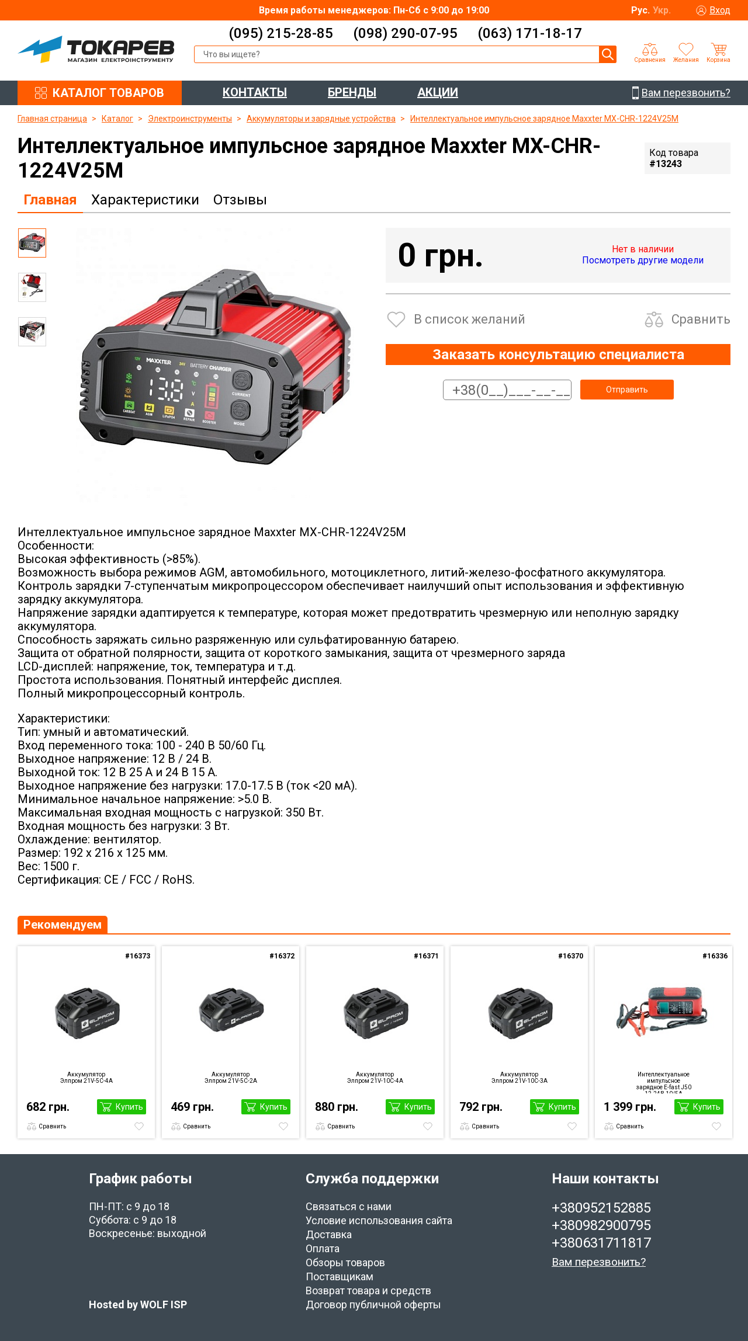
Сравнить (700, 319)
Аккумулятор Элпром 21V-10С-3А (519, 1077)
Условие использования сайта (379, 1220)
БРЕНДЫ (352, 92)
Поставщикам (339, 1276)
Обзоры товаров (345, 1262)
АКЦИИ (437, 92)
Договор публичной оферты (373, 1304)
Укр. (662, 10)
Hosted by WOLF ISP (138, 1304)
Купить (129, 1106)
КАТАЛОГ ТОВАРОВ (108, 93)
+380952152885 (601, 1208)
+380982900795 (601, 1225)
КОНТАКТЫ (255, 92)
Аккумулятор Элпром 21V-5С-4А (86, 1077)
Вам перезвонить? (599, 1262)
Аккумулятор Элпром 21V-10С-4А (375, 1077)
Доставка (329, 1234)
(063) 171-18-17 (529, 33)
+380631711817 (601, 1243)
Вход (719, 10)
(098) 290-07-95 (405, 33)
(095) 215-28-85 (280, 33)
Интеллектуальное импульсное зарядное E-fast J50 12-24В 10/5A (663, 1082)
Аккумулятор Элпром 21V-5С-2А (231, 1077)
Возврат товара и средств (368, 1290)
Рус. (640, 10)
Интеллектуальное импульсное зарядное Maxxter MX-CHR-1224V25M (544, 118)
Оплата (323, 1248)
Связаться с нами (349, 1206)
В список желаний (469, 319)
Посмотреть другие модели (643, 260)
